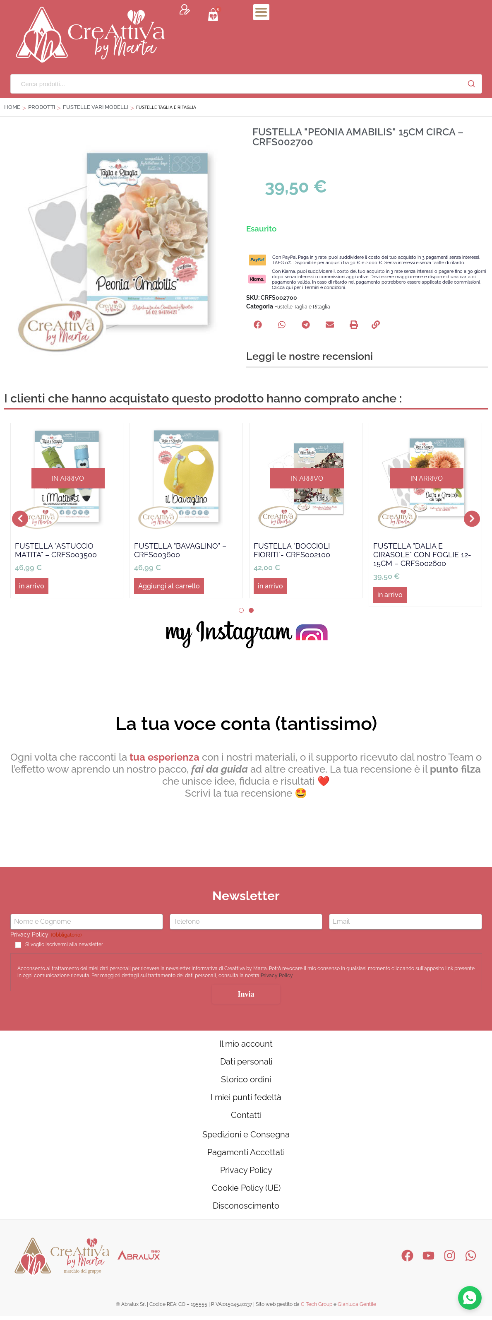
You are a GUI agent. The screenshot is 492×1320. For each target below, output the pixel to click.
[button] (257, 324)
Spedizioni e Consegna (246, 1137)
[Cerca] (471, 83)
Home (12, 107)
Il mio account (246, 1044)
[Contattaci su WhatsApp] (470, 1298)
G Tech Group (316, 1308)
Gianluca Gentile (357, 1308)
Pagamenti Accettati (246, 1155)
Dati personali (246, 1062)
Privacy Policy (277, 976)
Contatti (246, 1117)
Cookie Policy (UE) (246, 1191)
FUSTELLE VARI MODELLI (95, 107)
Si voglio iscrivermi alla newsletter (64, 944)
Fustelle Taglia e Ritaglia (302, 307)
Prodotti (41, 107)
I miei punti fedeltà (246, 1098)
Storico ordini (246, 1080)
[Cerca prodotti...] (236, 84)
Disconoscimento (246, 1209)
